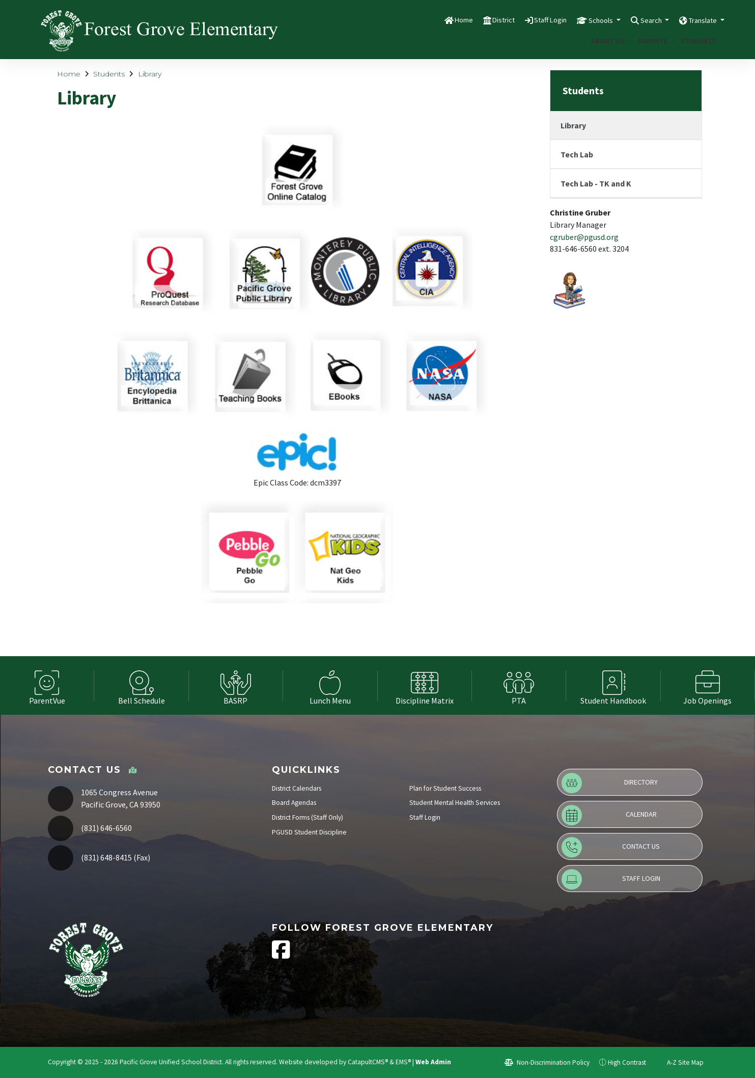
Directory (610, 783)
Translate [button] (699, 19)
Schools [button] (583, 19)
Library (149, 73)
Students (700, 40)
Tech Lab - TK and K (596, 183)
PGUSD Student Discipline (309, 832)
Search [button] (639, 19)
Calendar (609, 815)
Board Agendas (294, 802)
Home (429, 19)
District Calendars (296, 788)
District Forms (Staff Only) (307, 817)
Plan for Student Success (445, 788)
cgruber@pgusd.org (584, 237)
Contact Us (611, 847)
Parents (655, 40)
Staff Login (526, 19)
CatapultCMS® (368, 1062)
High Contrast (627, 1062)
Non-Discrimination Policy (547, 1062)
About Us (609, 40)
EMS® (403, 1062)
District (473, 19)
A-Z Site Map (680, 1062)
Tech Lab (577, 154)
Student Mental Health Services (454, 802)
